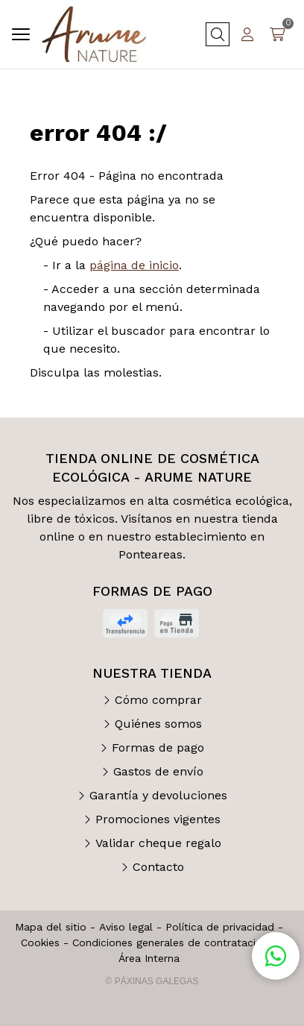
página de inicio (134, 265)
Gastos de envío (158, 771)
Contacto (158, 867)
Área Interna (149, 958)
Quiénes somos (158, 724)
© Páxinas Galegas (152, 981)
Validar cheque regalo (158, 843)
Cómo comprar (158, 700)
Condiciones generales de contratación (170, 942)
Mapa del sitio (50, 927)
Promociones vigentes (158, 819)
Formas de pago (158, 747)
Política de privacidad (219, 927)
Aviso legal (126, 927)
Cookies (40, 942)
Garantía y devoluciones (158, 795)
